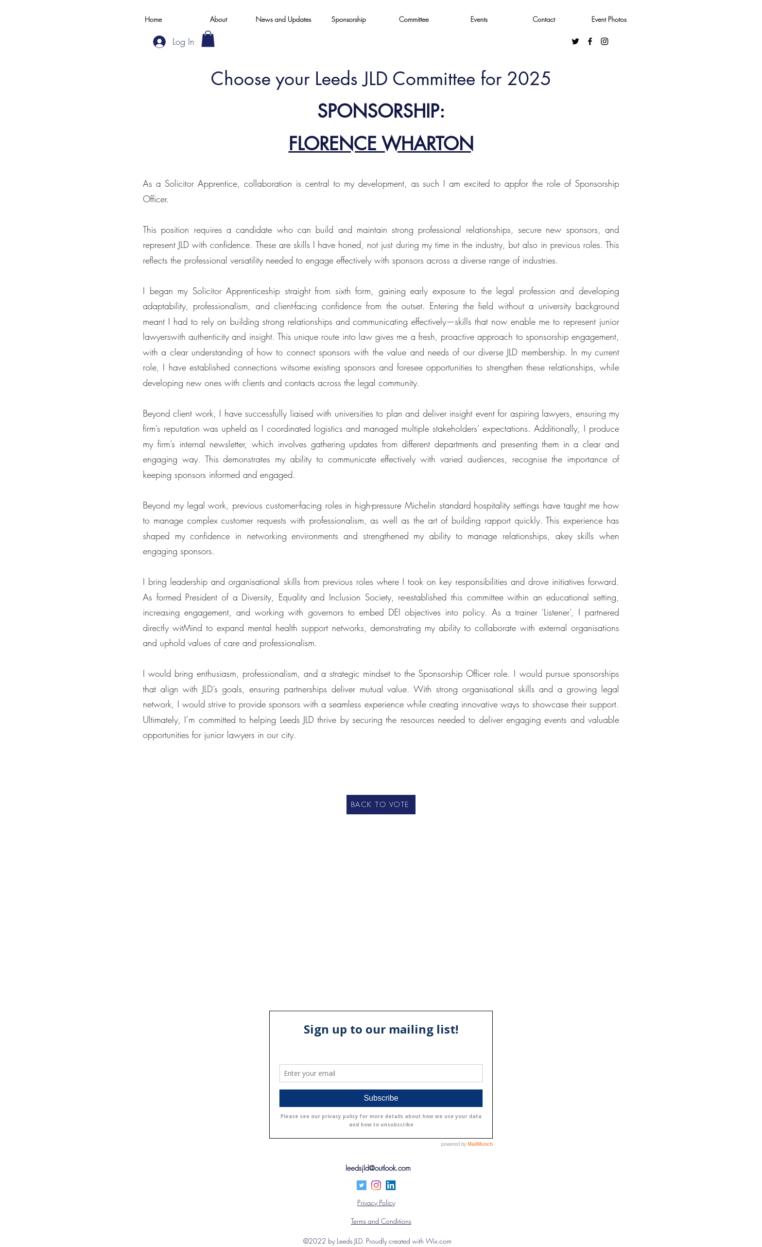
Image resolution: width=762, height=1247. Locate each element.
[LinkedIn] (391, 1185)
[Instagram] (604, 41)
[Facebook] (590, 41)
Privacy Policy (376, 1202)
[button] (208, 39)
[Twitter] (575, 41)
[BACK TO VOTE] (381, 804)
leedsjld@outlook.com (378, 1168)
